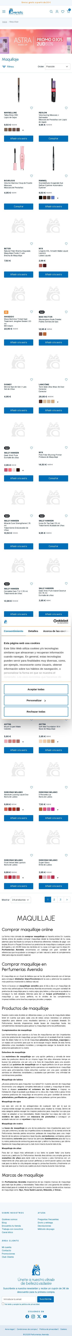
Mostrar (6, 900)
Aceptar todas (35, 689)
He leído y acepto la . (22, 1304)
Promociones (8, 1253)
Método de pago (46, 1229)
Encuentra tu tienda (11, 1225)
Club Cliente (8, 1256)
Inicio (4, 22)
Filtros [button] (8, 67)
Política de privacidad (48, 1329)
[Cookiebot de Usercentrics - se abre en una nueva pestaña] (53, 621)
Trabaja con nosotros (12, 1229)
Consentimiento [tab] (13, 630)
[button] (68, 11)
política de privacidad (30, 1304)
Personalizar (36, 700)
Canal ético (7, 1232)
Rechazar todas (36, 711)
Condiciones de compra (27, 1329)
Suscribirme (45, 1299)
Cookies (63, 1329)
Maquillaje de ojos (11, 1101)
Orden (41, 66)
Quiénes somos (9, 1219)
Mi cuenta (6, 1247)
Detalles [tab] (33, 630)
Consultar (53, 138)
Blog (4, 1222)
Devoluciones (44, 1225)
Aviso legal (9, 1329)
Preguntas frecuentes (48, 1219)
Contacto (6, 1250)
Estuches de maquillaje (13, 1052)
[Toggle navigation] (4, 12)
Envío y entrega (45, 1222)
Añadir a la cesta (18, 138)
